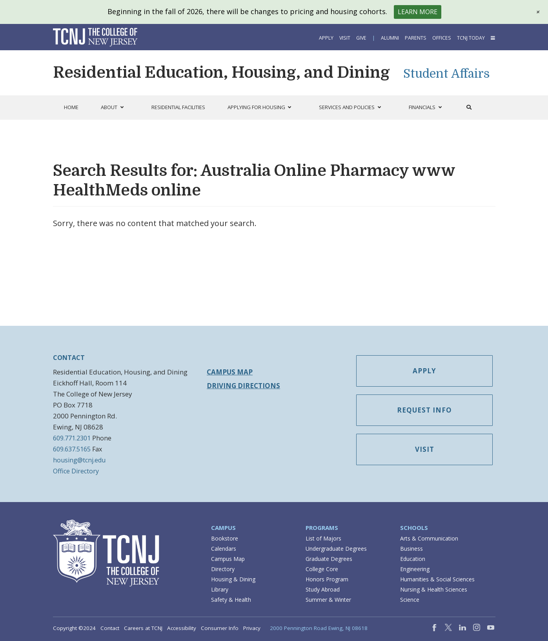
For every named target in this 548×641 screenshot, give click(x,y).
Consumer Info (219, 628)
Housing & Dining (233, 579)
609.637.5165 (72, 449)
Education (412, 558)
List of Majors (323, 538)
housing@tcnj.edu (79, 460)
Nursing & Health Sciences (433, 589)
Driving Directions (243, 385)
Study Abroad (323, 589)
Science (409, 599)
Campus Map (230, 371)
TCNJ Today (471, 38)
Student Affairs (446, 73)
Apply (326, 38)
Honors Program (327, 579)
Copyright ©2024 (74, 628)
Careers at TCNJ (143, 628)
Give (361, 38)
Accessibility (181, 628)
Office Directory (76, 471)
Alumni (390, 38)
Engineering (415, 569)
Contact (109, 628)
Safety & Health (231, 599)
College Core (322, 569)
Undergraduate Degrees (336, 548)
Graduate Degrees (329, 558)
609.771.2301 (72, 438)
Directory (223, 569)
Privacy (251, 628)
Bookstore (224, 538)
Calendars (223, 548)
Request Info (424, 410)
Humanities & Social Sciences (437, 579)
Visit (344, 38)
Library (219, 589)
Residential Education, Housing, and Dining (221, 73)
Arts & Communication (429, 538)
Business (411, 548)
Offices (441, 38)
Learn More (417, 11)
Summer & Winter (328, 599)
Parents (415, 38)
